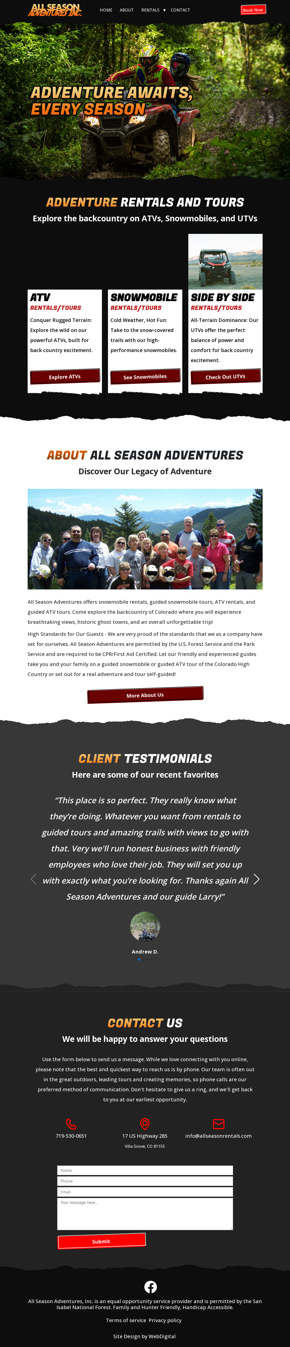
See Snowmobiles (145, 377)
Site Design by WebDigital (145, 1336)
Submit (101, 1241)
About (127, 10)
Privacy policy (165, 1320)
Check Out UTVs (225, 377)
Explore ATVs (65, 376)
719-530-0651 (71, 1135)
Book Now (253, 10)
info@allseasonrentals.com (218, 1135)
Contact (180, 10)
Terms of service (126, 1320)
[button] (256, 879)
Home (106, 10)
